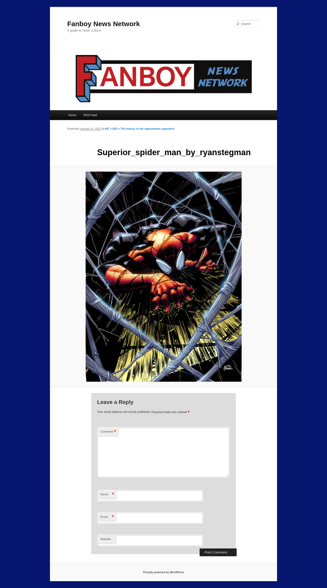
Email (107, 517)
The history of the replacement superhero (147, 128)
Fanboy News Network (103, 23)
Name (107, 494)
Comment (108, 432)
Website (105, 539)
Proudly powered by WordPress (163, 572)
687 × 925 (111, 128)
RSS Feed (90, 115)
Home (72, 115)
